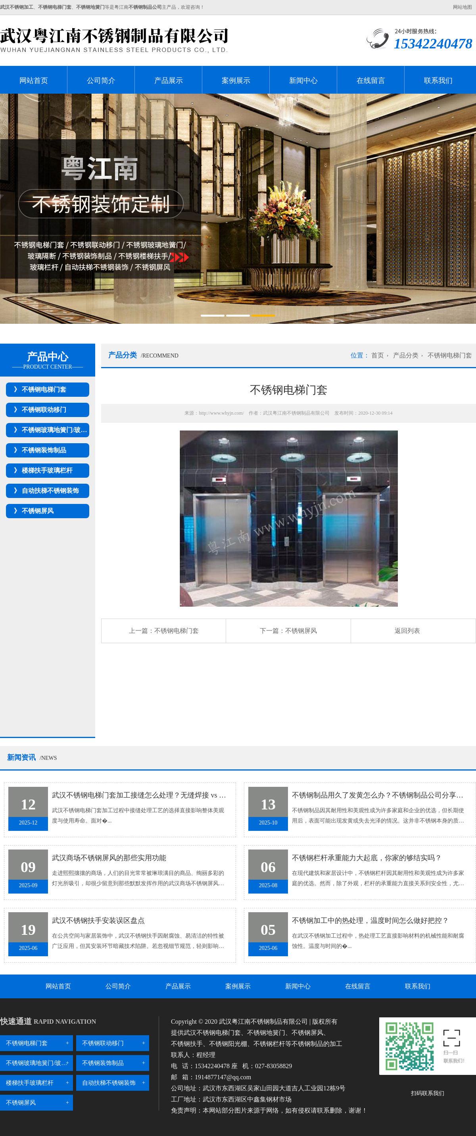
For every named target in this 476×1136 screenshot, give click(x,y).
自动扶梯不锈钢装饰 (50, 490)
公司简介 (101, 81)
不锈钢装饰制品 (44, 450)
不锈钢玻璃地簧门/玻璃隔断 (61, 430)
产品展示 (168, 81)
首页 (377, 355)
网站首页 (33, 81)
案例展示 (236, 81)
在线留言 (371, 81)
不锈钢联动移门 (44, 409)
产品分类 (405, 355)
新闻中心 (303, 81)
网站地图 (462, 7)
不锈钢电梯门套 (44, 389)
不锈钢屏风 (38, 510)
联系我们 (438, 81)
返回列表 (407, 630)
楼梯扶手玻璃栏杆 (47, 470)
